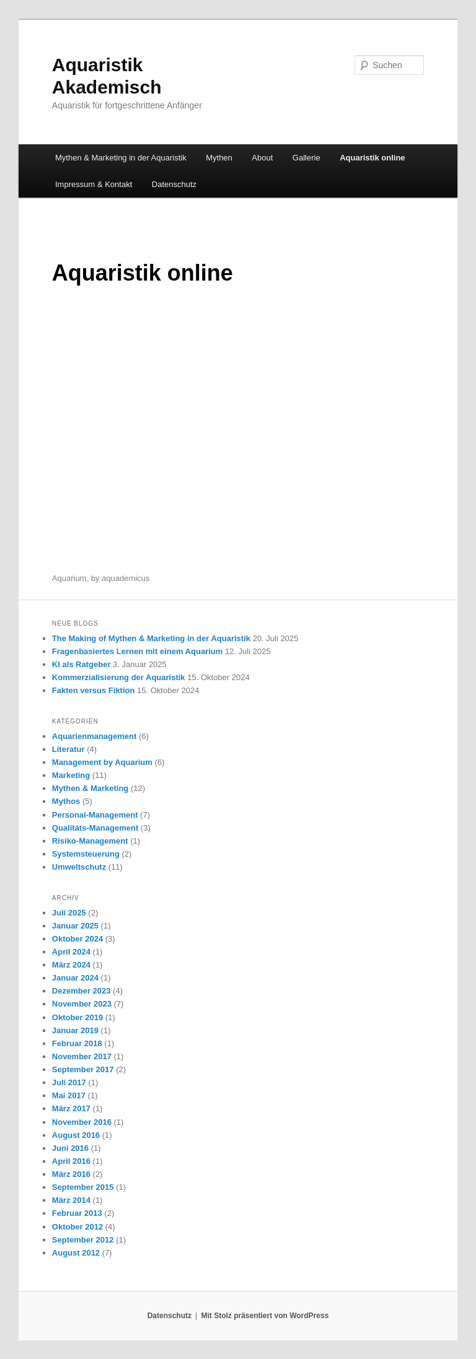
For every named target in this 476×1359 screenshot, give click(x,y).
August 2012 (76, 1252)
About (262, 157)
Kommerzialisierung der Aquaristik (118, 677)
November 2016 (82, 1122)
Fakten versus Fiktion (93, 690)
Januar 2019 (75, 1030)
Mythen (219, 157)
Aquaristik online (372, 157)
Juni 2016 (70, 1148)
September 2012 (83, 1239)
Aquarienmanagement (94, 736)
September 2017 (83, 1069)
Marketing (71, 775)
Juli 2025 (69, 912)
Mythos (66, 801)
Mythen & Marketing (90, 788)
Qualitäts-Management (95, 827)
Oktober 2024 (77, 938)
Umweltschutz (79, 867)
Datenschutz (174, 184)
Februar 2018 (77, 1043)
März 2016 (71, 1174)
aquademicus (125, 578)
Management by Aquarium (102, 762)
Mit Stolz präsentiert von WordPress (264, 1315)
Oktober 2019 (77, 1017)
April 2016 (71, 1161)
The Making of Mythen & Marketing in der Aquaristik (151, 638)
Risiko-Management (90, 841)
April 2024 (71, 951)
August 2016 (76, 1135)
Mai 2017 (69, 1095)
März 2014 (71, 1200)
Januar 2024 (75, 977)
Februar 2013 (77, 1213)
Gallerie (306, 157)
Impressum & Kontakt (93, 184)
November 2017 (82, 1056)
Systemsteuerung (86, 854)
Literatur (68, 749)
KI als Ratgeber (81, 664)
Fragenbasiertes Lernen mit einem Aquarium (137, 651)
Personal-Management (95, 814)
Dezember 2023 (81, 990)
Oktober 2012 (77, 1226)
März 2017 (71, 1108)
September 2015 (83, 1187)
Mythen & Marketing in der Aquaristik (121, 157)
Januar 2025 (75, 925)
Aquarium (69, 578)
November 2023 (82, 1003)
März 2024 (71, 964)
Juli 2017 (69, 1082)
